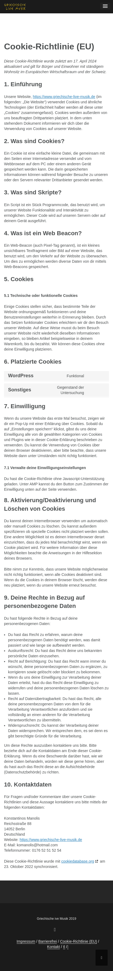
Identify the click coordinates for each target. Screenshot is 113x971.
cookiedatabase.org (77, 861)
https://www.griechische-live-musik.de (64, 97)
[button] (64, 947)
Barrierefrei (47, 941)
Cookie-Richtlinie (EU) (78, 941)
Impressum (26, 941)
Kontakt (53, 947)
